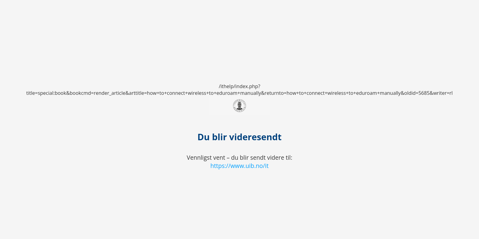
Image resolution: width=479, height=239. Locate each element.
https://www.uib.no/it (239, 166)
